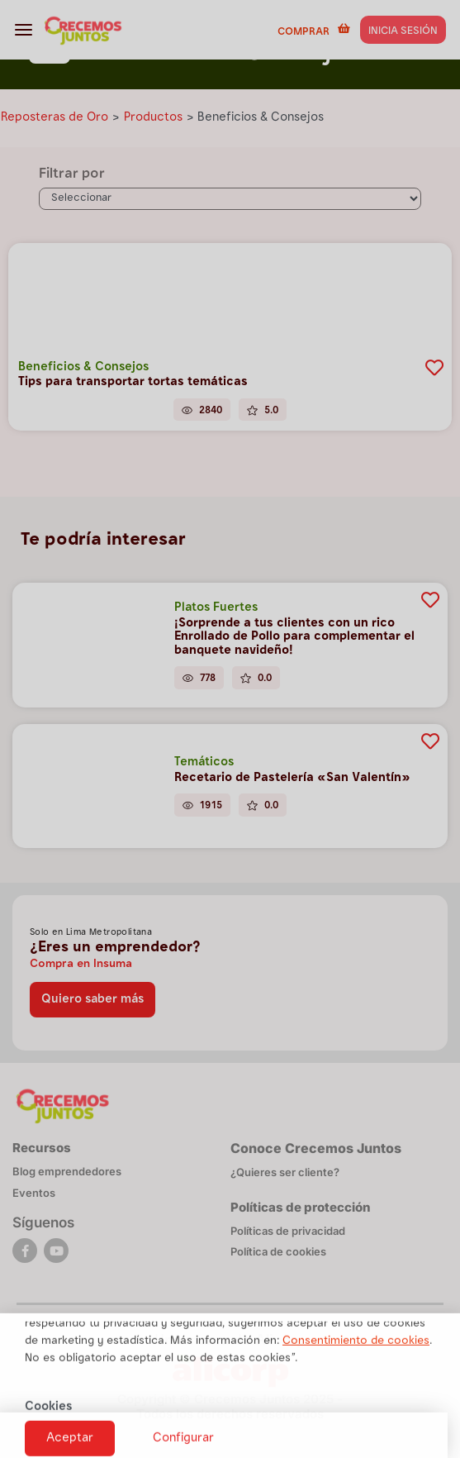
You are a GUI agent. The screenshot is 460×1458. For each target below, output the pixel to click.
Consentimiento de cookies (355, 1366)
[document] (230, 729)
